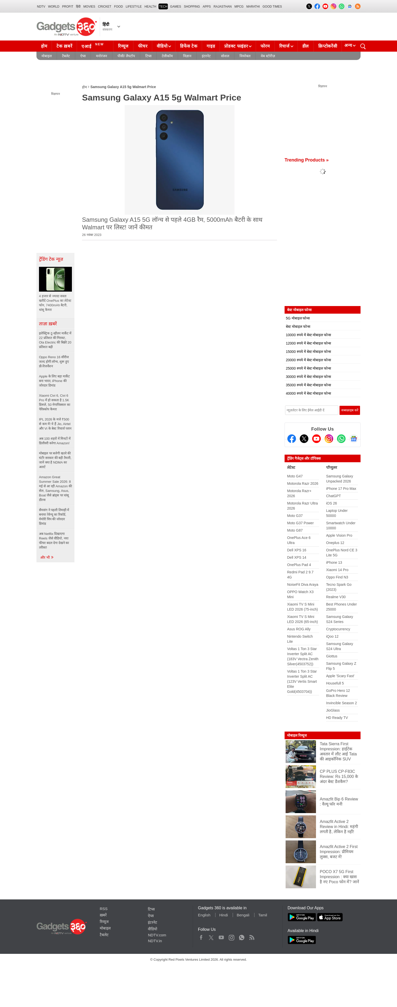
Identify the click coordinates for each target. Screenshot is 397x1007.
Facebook (201, 936)
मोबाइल (47, 56)
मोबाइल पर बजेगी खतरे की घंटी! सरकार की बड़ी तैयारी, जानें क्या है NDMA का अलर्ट (55, 460)
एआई (93, 45)
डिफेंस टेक (188, 46)
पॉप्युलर (331, 467)
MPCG (239, 6)
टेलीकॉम (167, 56)
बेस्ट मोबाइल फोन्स (298, 327)
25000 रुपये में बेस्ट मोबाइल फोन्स (308, 368)
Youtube (221, 936)
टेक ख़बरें (64, 46)
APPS (207, 6)
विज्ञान (187, 56)
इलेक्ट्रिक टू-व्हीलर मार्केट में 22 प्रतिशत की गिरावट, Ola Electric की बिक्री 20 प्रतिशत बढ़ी (55, 340)
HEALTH (150, 6)
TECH (163, 6)
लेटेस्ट (291, 467)
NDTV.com (157, 935)
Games (175, 6)
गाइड (211, 46)
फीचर (142, 46)
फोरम (265, 46)
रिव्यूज (123, 46)
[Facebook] (291, 438)
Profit (67, 6)
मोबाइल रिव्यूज (297, 735)
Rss (252, 936)
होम (44, 46)
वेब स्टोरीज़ (268, 56)
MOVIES (89, 6)
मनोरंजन (101, 56)
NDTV (41, 6)
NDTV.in (155, 941)
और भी (47, 557)
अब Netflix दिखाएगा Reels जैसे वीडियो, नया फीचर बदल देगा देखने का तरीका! (54, 540)
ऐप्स (83, 56)
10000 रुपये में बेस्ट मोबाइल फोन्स (308, 335)
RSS (104, 909)
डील (305, 46)
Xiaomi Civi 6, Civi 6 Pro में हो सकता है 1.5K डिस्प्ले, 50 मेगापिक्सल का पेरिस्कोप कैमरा (54, 402)
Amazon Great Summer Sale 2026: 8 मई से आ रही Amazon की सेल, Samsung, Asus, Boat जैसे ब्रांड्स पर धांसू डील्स (55, 488)
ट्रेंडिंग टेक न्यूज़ (51, 259)
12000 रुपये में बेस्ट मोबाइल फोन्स (308, 343)
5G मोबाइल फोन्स (298, 318)
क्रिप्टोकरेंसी (327, 46)
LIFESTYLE (134, 6)
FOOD (118, 6)
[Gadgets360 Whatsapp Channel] (341, 438)
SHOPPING (192, 6)
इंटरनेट (206, 56)
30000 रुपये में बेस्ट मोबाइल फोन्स (308, 377)
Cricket (104, 6)
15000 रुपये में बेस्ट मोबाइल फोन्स (308, 352)
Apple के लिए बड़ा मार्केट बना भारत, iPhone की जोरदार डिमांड (54, 380)
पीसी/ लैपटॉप (126, 56)
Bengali (243, 915)
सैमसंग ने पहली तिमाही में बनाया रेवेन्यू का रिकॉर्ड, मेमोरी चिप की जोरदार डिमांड (54, 517)
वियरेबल (245, 56)
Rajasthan (223, 6)
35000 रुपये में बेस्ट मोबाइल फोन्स (308, 385)
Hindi (223, 915)
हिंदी (78, 6)
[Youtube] (316, 438)
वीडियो (162, 46)
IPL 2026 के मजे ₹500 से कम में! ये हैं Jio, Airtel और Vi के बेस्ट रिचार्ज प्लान (55, 423)
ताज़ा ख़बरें (48, 323)
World (53, 6)
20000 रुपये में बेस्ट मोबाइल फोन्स (308, 360)
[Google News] (353, 438)
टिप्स (148, 56)
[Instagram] (329, 438)
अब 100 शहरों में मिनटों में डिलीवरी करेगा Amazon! (55, 441)
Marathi (253, 6)
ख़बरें (103, 915)
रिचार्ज (284, 46)
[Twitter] (304, 438)
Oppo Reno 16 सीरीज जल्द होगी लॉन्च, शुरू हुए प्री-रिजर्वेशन (54, 361)
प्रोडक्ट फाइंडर (236, 46)
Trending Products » (307, 160)
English (204, 915)
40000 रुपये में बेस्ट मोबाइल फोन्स (308, 393)
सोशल (225, 56)
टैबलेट (66, 56)
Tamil (262, 915)
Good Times (272, 6)
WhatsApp (242, 936)
